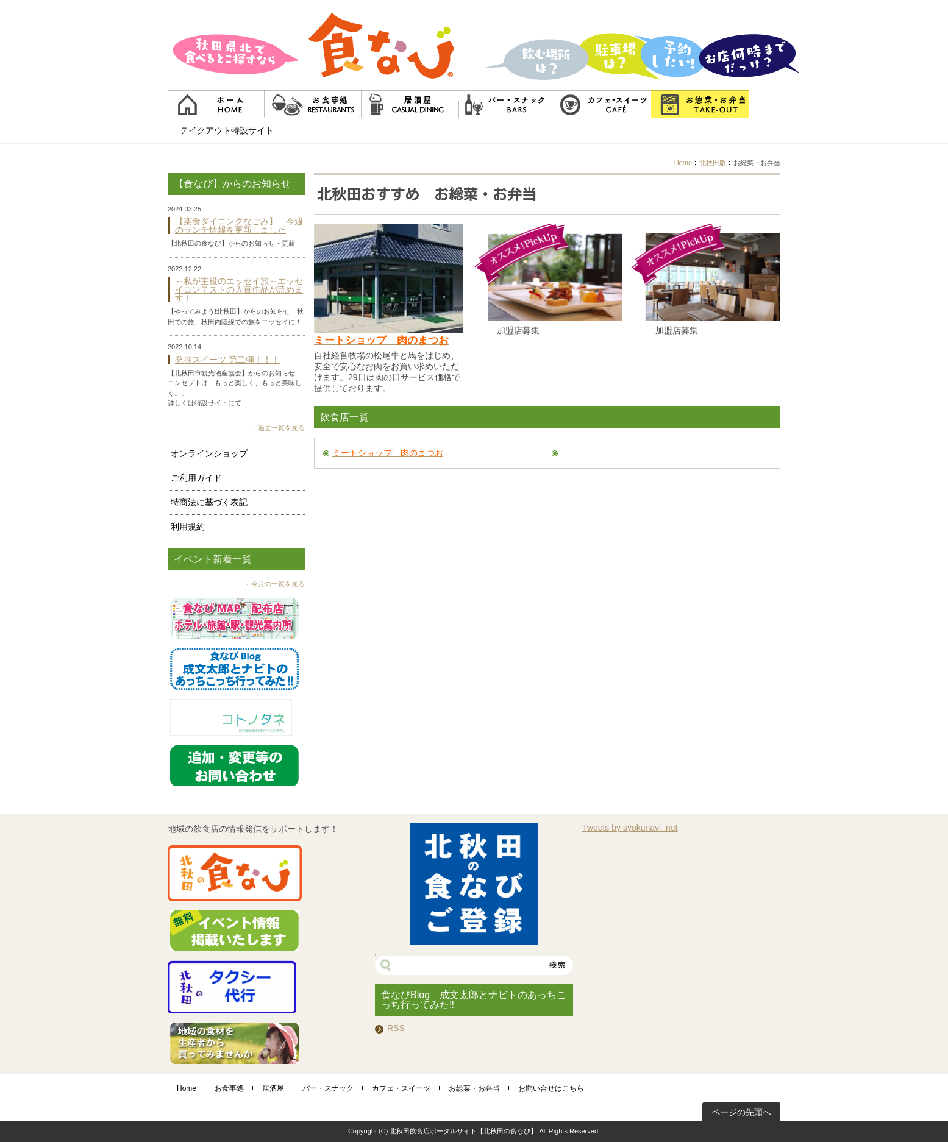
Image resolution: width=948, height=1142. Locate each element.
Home (683, 162)
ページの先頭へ (741, 1112)
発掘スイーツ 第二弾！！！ (227, 359)
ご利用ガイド (196, 478)
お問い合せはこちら (551, 1088)
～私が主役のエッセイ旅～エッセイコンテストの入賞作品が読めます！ (239, 289)
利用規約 (188, 526)
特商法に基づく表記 (209, 502)
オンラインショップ (209, 453)
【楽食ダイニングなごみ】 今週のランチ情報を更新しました (239, 225)
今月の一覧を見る (278, 583)
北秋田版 (712, 162)
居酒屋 (273, 1088)
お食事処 (229, 1088)
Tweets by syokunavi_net (629, 827)
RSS (396, 1028)
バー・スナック (328, 1088)
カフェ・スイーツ (401, 1088)
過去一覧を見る (281, 427)
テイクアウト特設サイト (227, 130)
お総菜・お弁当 (474, 1088)
